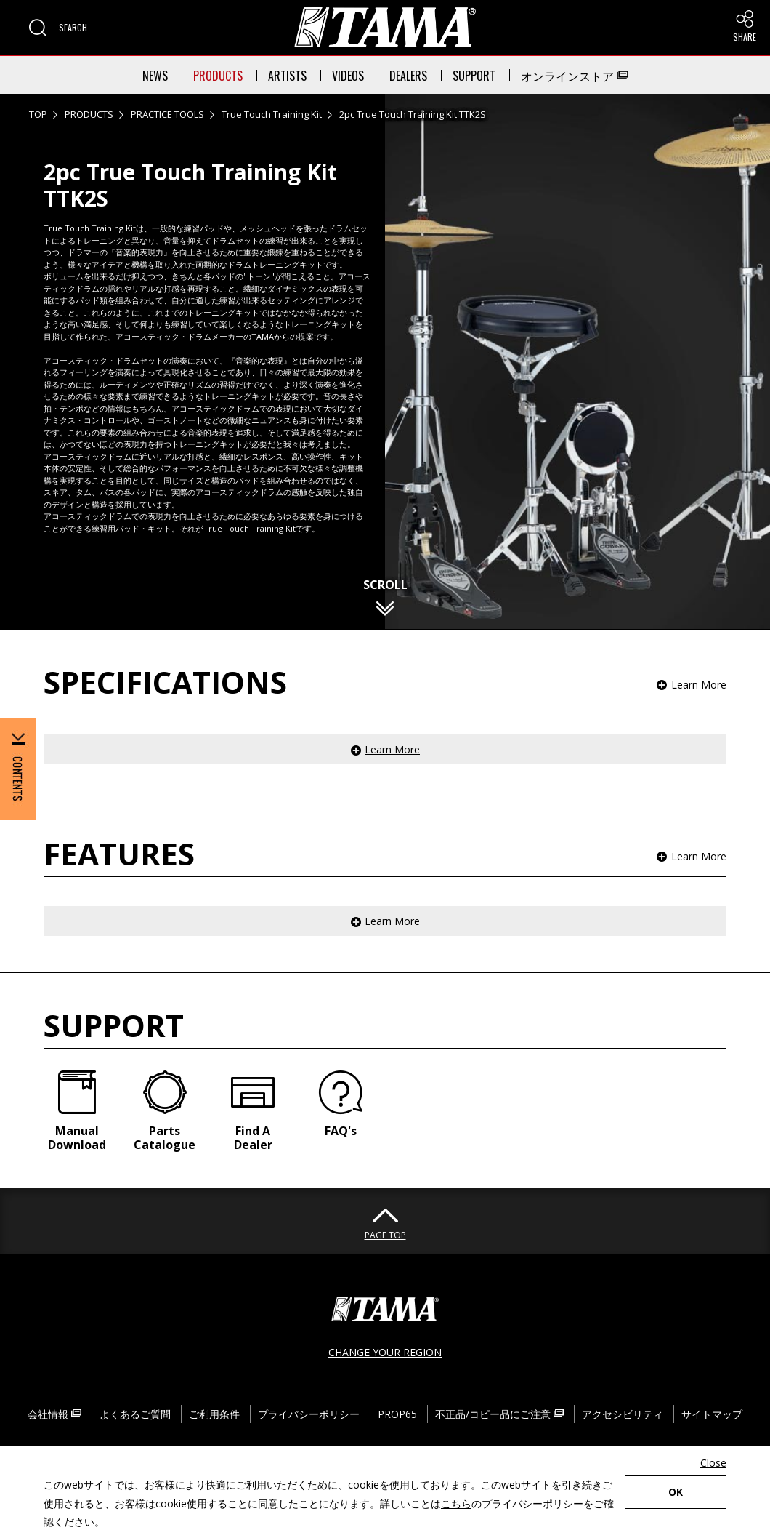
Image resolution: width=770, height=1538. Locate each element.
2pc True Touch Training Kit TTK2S (412, 114)
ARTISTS (287, 75)
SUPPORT (474, 75)
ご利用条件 (214, 1414)
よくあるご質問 (135, 1414)
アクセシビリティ (622, 1414)
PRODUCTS (218, 75)
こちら (456, 1503)
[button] (58, 27)
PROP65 (397, 1414)
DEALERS (408, 75)
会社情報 (54, 1414)
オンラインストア (574, 75)
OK (675, 1492)
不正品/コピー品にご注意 (499, 1414)
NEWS (155, 75)
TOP (38, 114)
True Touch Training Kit (272, 114)
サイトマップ (711, 1414)
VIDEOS (348, 75)
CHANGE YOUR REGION (385, 1352)
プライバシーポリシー (309, 1414)
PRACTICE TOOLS (167, 114)
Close (713, 1463)
